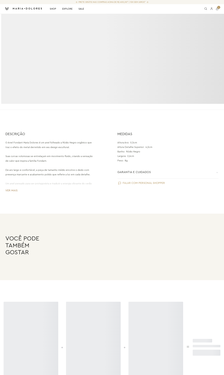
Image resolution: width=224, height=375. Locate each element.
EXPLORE (67, 9)
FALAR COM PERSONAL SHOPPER (144, 177)
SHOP (53, 9)
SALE (81, 9)
